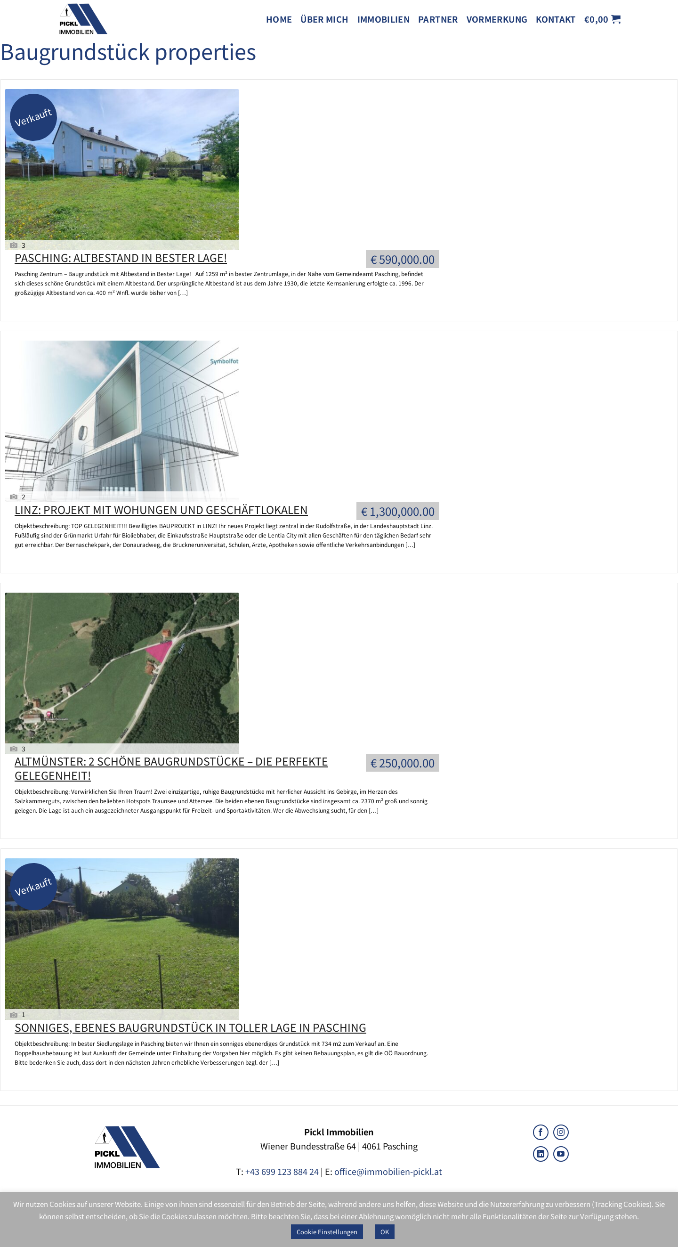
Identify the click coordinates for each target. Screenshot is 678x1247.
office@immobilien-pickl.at (388, 1171)
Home (279, 19)
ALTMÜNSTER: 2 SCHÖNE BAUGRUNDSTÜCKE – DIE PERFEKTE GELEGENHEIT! (171, 768)
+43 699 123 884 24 (282, 1171)
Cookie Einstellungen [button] (327, 1231)
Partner (438, 19)
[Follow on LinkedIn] (541, 1154)
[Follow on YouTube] (561, 1154)
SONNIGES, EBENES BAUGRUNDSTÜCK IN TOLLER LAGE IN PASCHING (190, 1027)
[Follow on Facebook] (541, 1132)
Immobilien (383, 19)
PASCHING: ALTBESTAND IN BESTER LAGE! (121, 257)
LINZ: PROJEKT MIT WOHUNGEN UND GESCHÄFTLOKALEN (161, 509)
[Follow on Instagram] (561, 1132)
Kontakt (556, 19)
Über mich (324, 19)
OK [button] (384, 1231)
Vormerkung (497, 19)
